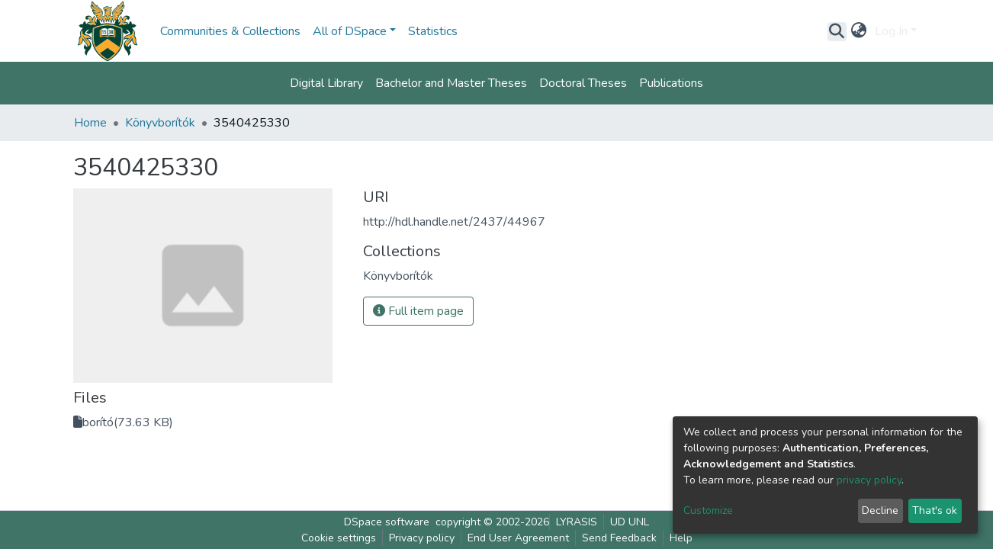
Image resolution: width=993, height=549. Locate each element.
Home (90, 122)
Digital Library (326, 83)
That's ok (934, 510)
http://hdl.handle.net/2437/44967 (454, 222)
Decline (880, 510)
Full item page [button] (418, 311)
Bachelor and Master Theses (451, 83)
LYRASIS (576, 522)
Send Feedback (619, 538)
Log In (891, 31)
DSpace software (386, 522)
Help (681, 538)
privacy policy (869, 480)
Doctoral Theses (583, 83)
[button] (859, 31)
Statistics (433, 31)
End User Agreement (518, 538)
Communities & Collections (230, 31)
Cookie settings (338, 538)
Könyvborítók (160, 122)
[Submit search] (837, 31)
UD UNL (629, 522)
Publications (671, 83)
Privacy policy (422, 538)
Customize (708, 510)
